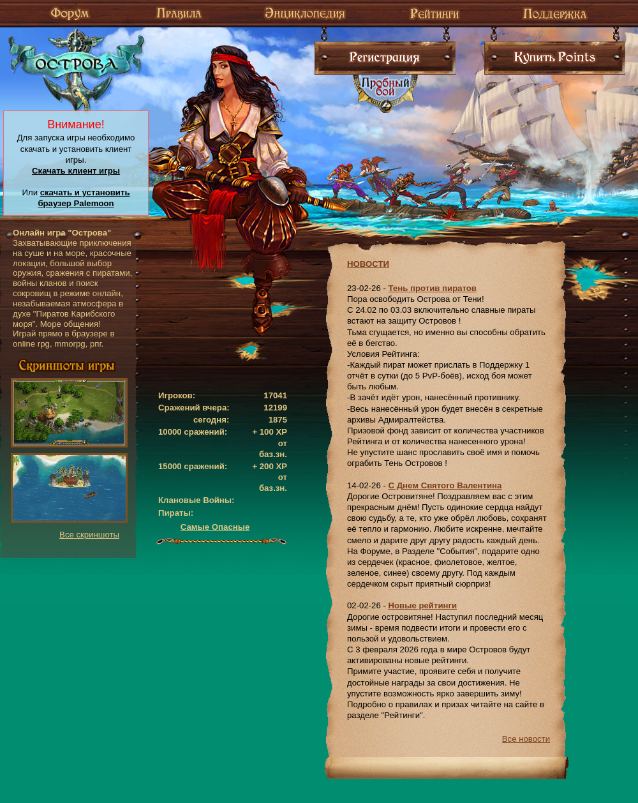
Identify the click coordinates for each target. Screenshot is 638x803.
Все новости (526, 739)
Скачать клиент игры (76, 171)
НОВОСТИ (368, 264)
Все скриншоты (89, 534)
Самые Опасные (215, 527)
